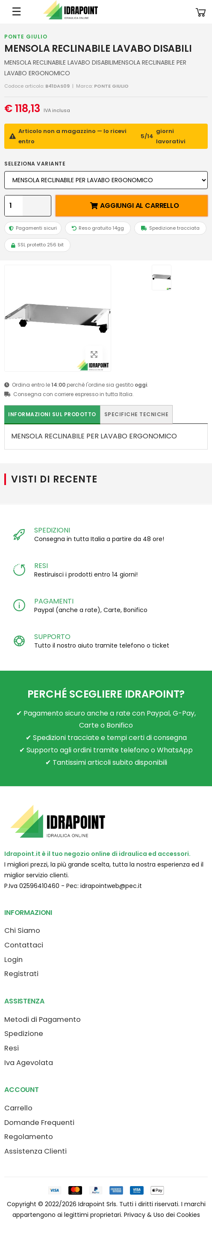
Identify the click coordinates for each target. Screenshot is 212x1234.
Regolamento (28, 1137)
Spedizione (23, 1034)
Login (13, 960)
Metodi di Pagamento (42, 1019)
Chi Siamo (22, 930)
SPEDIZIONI (52, 530)
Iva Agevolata (28, 1063)
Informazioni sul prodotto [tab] (52, 414)
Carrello (18, 1108)
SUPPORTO (52, 637)
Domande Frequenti (39, 1122)
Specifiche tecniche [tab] (136, 414)
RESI (40, 566)
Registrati (21, 974)
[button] (201, 12)
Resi (11, 1048)
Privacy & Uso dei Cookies (162, 1214)
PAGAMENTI (54, 601)
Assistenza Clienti (35, 1151)
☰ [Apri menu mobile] (16, 11)
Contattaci (23, 945)
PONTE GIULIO (25, 36)
